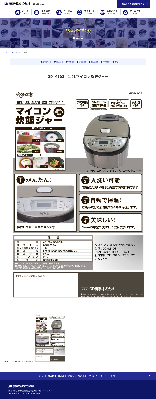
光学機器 (106, 62)
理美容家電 (46, 62)
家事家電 (82, 62)
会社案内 (46, 12)
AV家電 (71, 62)
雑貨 (116, 62)
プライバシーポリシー (109, 376)
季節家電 (94, 62)
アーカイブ (135, 12)
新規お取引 (112, 12)
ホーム (25, 12)
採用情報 (71, 376)
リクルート (89, 12)
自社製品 (67, 12)
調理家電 (59, 62)
